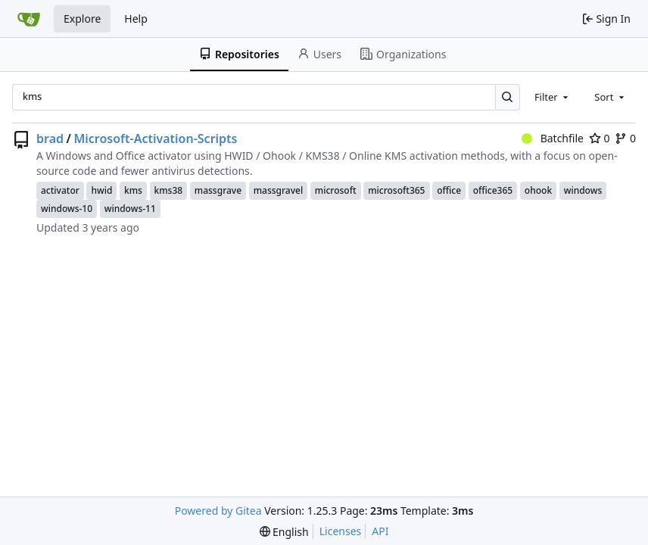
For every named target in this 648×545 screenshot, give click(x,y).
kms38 (168, 190)
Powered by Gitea (218, 510)
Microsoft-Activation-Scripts (155, 138)
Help (136, 18)
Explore (82, 18)
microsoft (336, 190)
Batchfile (553, 138)
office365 (493, 190)
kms (133, 190)
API (380, 531)
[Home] (29, 19)
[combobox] (552, 97)
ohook (538, 190)
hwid (101, 190)
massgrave (218, 190)
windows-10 (66, 208)
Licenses (340, 531)
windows (583, 190)
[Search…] (507, 97)
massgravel (279, 190)
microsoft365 (396, 190)
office (449, 190)
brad (50, 138)
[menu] (284, 532)
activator (60, 190)
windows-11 (130, 208)
